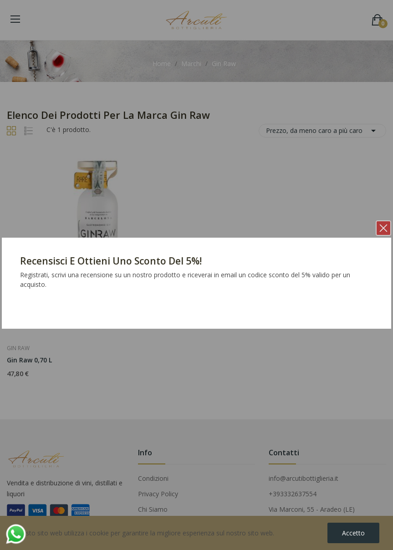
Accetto (353, 533)
